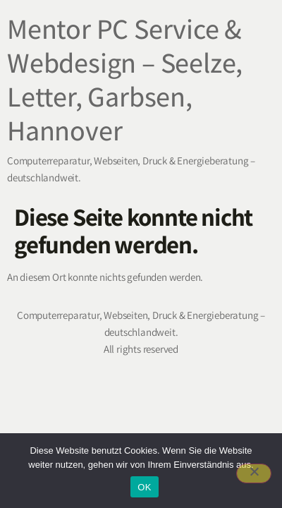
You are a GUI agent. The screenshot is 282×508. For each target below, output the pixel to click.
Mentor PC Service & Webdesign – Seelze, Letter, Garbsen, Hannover (125, 79)
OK (144, 487)
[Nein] (253, 473)
